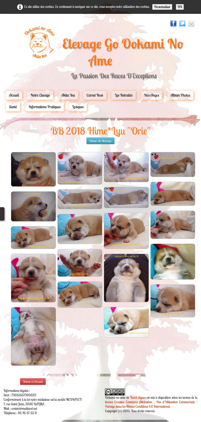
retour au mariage (100, 141)
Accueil (14, 95)
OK (180, 7)
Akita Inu (68, 95)
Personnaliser (162, 7)
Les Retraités (123, 95)
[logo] (100, 55)
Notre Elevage (40, 95)
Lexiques (78, 106)
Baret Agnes (138, 397)
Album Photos (180, 95)
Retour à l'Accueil (33, 382)
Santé (13, 106)
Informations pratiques (45, 106)
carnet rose (94, 95)
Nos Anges (151, 95)
